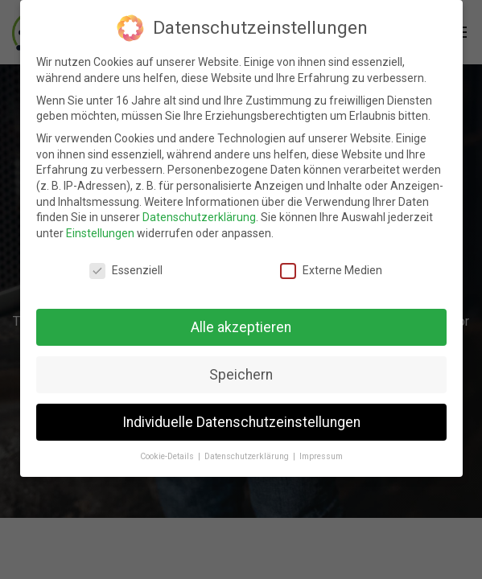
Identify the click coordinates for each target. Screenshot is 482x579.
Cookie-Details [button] (168, 456)
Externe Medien (331, 270)
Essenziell (126, 270)
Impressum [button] (321, 456)
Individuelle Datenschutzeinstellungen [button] (241, 422)
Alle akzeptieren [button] (241, 327)
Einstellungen (100, 233)
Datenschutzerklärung (199, 217)
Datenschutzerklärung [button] (247, 456)
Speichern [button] (241, 375)
